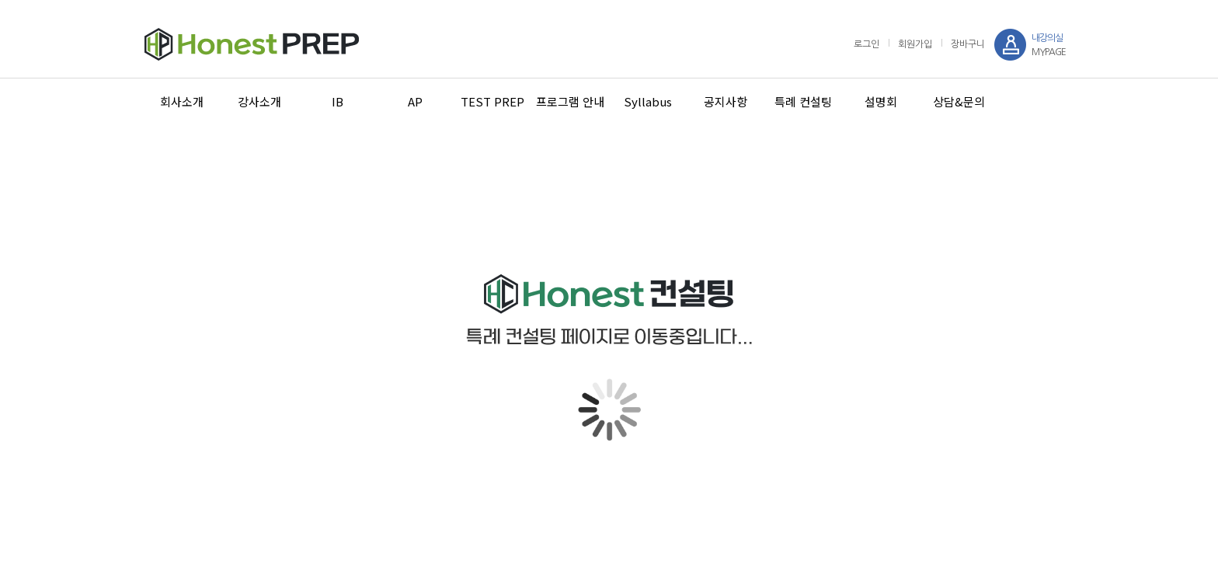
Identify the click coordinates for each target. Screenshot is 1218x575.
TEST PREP (492, 101)
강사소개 (259, 101)
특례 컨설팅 (803, 101)
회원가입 (915, 44)
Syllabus (648, 101)
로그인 (866, 44)
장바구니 (968, 44)
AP (415, 101)
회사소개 (182, 101)
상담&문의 (959, 101)
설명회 (881, 101)
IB (337, 101)
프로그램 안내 (570, 101)
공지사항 (725, 101)
